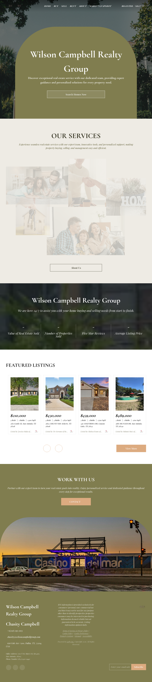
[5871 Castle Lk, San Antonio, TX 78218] (25, 410)
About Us (76, 267)
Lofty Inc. (70, 641)
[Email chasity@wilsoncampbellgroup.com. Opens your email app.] (23, 636)
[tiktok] (22, 667)
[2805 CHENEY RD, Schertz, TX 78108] (60, 410)
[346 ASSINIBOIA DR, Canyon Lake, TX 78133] (95, 410)
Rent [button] (73, 6)
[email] (120, 667)
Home (47, 6)
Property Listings (66, 636)
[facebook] (8, 667)
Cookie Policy (67, 633)
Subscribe (138, 667)
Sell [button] (64, 6)
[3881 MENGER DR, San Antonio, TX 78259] (130, 410)
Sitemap (78, 636)
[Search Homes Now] (76, 94)
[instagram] (15, 667)
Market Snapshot (100, 6)
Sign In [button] (139, 6)
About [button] (83, 6)
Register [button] (127, 6)
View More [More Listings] (131, 448)
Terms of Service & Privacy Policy (75, 630)
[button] (11, 6)
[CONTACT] (76, 501)
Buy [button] (56, 6)
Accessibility (87, 636)
